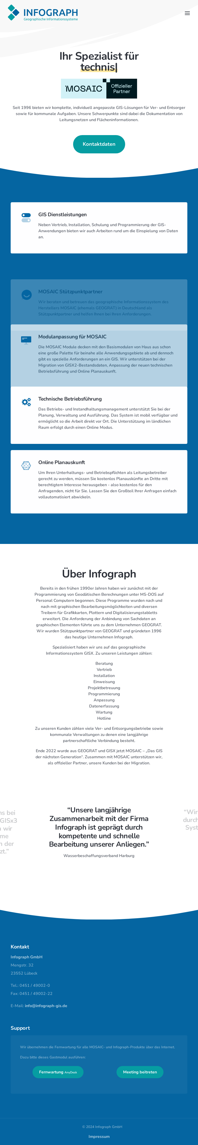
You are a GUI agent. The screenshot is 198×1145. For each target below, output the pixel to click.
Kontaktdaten (99, 144)
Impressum (99, 1136)
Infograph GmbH (26, 957)
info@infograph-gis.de (46, 1006)
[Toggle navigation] (187, 13)
